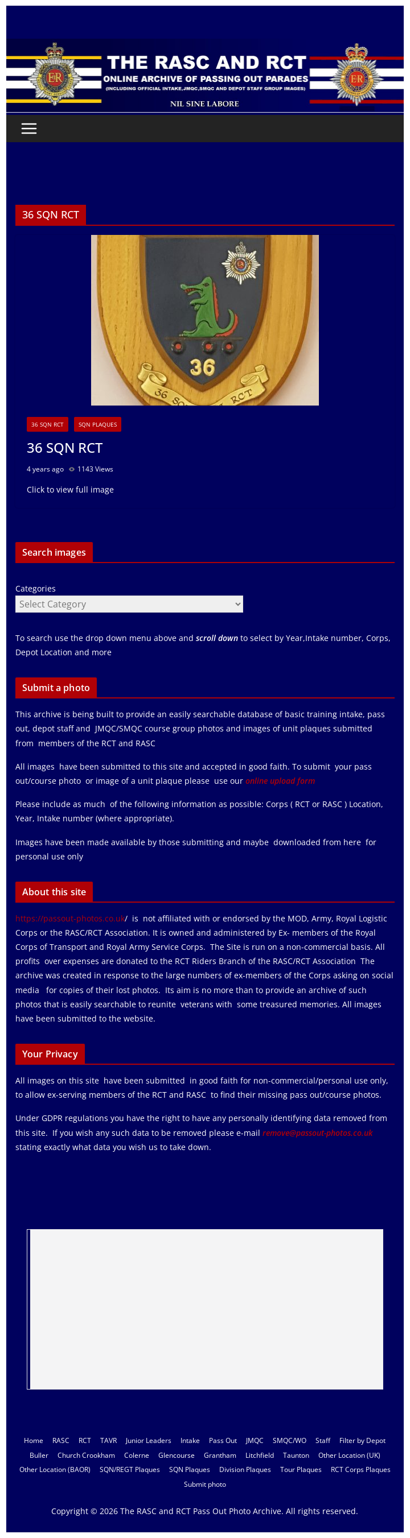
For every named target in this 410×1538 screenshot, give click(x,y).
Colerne (136, 1455)
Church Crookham (86, 1455)
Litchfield (259, 1455)
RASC (60, 1440)
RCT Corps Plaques (361, 1469)
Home (33, 1440)
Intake (190, 1440)
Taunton (296, 1455)
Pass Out (223, 1440)
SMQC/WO (289, 1440)
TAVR (108, 1440)
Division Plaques (245, 1469)
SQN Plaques (98, 424)
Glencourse (176, 1455)
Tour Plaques (301, 1469)
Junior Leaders (148, 1440)
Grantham (220, 1455)
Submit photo (205, 1484)
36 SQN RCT (47, 424)
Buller (39, 1455)
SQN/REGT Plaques (130, 1469)
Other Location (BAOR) (55, 1469)
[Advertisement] (206, 1309)
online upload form (279, 780)
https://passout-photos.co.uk (70, 918)
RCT (85, 1440)
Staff (322, 1440)
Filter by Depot (362, 1440)
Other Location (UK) (349, 1455)
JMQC (255, 1440)
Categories (35, 588)
